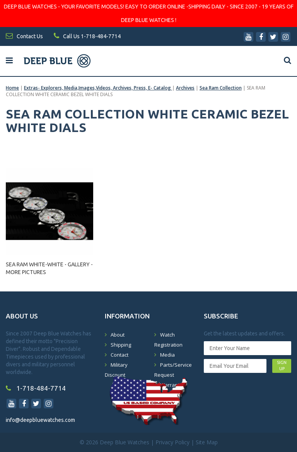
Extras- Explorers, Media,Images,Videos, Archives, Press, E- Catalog (98, 88)
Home (12, 88)
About (118, 334)
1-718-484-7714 (36, 388)
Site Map (207, 442)
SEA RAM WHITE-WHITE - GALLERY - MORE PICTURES (49, 268)
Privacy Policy (172, 442)
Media (167, 354)
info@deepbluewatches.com (40, 420)
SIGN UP (282, 365)
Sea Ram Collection (221, 88)
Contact (119, 354)
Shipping (121, 344)
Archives (185, 88)
